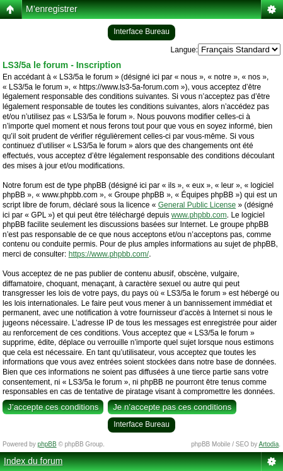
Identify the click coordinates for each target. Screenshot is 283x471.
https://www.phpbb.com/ (109, 254)
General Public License (197, 205)
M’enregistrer (52, 9)
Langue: (184, 49)
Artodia (269, 444)
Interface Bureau (141, 31)
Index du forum (33, 461)
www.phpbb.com (199, 215)
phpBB (47, 444)
